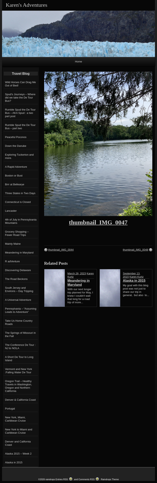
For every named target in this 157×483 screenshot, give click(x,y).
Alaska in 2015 (13, 462)
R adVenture (12, 261)
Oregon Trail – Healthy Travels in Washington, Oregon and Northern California (18, 386)
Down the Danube (15, 145)
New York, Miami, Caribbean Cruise (15, 419)
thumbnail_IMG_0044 (61, 249)
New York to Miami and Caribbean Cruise (18, 431)
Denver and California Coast (18, 443)
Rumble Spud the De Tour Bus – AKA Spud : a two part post (20, 113)
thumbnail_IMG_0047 (98, 222)
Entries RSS (62, 479)
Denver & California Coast (20, 399)
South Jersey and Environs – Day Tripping (19, 289)
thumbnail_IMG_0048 (135, 249)
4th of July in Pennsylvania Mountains (21, 221)
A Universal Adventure (18, 299)
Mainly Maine (13, 243)
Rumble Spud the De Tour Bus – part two (20, 126)
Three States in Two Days (20, 193)
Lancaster (11, 210)
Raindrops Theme (110, 479)
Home (78, 61)
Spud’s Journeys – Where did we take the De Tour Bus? (20, 97)
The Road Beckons (16, 279)
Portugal (10, 408)
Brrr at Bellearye (14, 184)
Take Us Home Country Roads (19, 322)
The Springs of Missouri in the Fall (20, 334)
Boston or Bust (13, 175)
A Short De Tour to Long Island (19, 358)
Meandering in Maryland (19, 252)
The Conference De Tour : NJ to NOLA (20, 346)
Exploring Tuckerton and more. (19, 156)
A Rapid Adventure (16, 166)
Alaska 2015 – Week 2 (18, 453)
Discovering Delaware (18, 270)
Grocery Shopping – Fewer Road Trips (17, 233)
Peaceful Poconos (16, 137)
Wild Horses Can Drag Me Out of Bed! (20, 84)
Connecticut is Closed (18, 202)
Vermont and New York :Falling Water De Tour (18, 371)
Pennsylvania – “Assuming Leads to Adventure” (20, 310)
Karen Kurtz (137, 276)
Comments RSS (86, 479)
